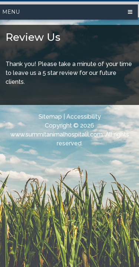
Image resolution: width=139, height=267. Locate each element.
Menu (11, 12)
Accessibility (83, 116)
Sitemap (50, 116)
